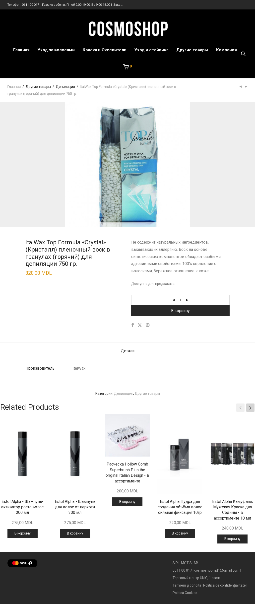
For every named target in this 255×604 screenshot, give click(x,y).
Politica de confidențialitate (224, 585)
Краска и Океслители (105, 49)
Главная (21, 49)
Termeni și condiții (187, 585)
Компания (226, 49)
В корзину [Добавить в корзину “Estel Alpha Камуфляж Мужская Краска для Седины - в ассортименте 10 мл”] (232, 539)
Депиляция (65, 87)
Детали (127, 350)
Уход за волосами (56, 49)
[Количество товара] (180, 300)
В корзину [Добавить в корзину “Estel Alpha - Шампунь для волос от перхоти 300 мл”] (75, 533)
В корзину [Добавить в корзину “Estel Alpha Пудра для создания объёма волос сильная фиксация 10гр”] (180, 533)
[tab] (127, 351)
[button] (250, 407)
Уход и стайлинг (151, 49)
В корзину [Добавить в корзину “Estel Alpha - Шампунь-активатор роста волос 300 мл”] (22, 533)
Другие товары (192, 49)
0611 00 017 (30, 4)
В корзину (180, 310)
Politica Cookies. (185, 593)
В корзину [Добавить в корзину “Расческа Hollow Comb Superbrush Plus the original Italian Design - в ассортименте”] (127, 502)
